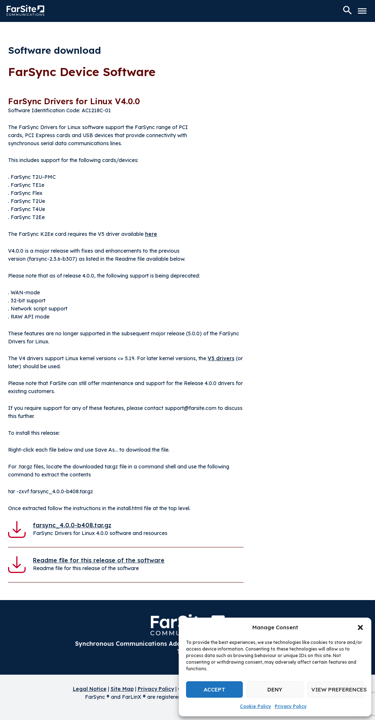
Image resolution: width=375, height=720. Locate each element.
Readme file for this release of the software (98, 560)
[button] (360, 627)
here (151, 234)
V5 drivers (221, 358)
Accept (214, 689)
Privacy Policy (291, 706)
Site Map (122, 689)
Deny (274, 689)
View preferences (337, 689)
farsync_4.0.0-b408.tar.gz (72, 525)
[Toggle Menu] (362, 11)
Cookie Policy (255, 706)
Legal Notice (90, 689)
